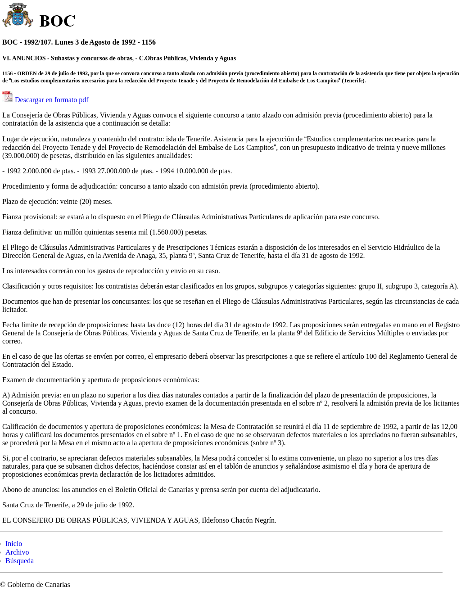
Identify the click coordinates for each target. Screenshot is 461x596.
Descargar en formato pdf (52, 100)
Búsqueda (19, 560)
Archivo (17, 552)
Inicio (13, 543)
